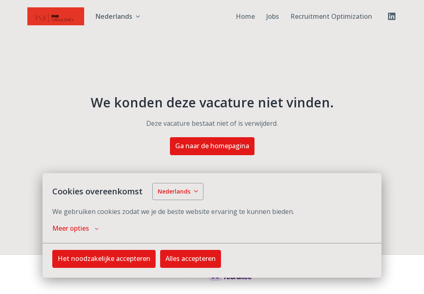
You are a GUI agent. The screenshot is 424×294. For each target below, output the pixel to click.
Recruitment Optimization (331, 16)
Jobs (272, 16)
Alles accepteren (190, 258)
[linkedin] (392, 16)
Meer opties (75, 228)
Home (245, 16)
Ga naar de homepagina (212, 145)
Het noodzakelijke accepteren (104, 258)
